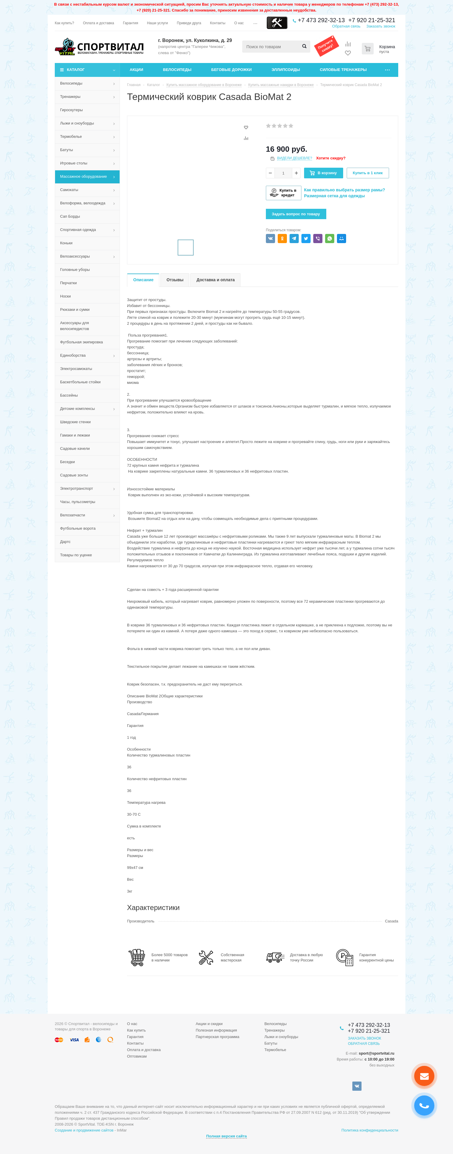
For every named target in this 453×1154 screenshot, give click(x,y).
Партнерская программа (217, 1037)
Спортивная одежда (78, 229)
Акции (136, 69)
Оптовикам (137, 1056)
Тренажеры (70, 96)
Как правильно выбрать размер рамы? (344, 190)
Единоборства (73, 355)
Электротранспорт (76, 488)
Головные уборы (75, 269)
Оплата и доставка (144, 1050)
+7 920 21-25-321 (371, 20)
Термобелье (71, 136)
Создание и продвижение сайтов (84, 1130)
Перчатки (68, 283)
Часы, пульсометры (77, 502)
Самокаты (69, 190)
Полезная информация (216, 1030)
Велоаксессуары (75, 256)
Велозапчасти (72, 515)
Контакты (135, 1043)
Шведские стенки (75, 422)
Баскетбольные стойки (80, 382)
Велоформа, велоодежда (82, 203)
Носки (65, 296)
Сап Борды (70, 216)
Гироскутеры (71, 110)
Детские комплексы (77, 408)
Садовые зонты (74, 475)
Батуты (66, 150)
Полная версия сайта (226, 1136)
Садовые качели (75, 448)
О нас (132, 1024)
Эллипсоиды (286, 69)
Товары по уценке (76, 555)
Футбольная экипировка (81, 342)
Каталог (76, 69)
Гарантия (135, 1037)
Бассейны (69, 395)
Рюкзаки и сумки (75, 309)
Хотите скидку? (331, 158)
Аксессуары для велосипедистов (74, 326)
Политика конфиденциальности (369, 1130)
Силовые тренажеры (343, 69)
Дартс (65, 541)
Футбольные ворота (78, 528)
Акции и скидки (209, 1024)
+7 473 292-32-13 (321, 20)
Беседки (67, 462)
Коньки (66, 243)
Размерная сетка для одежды (334, 195)
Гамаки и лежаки (75, 435)
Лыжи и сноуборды (77, 123)
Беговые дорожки (231, 69)
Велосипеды (177, 69)
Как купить (136, 1030)
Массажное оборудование (83, 176)
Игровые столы (73, 163)
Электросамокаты (76, 368)
